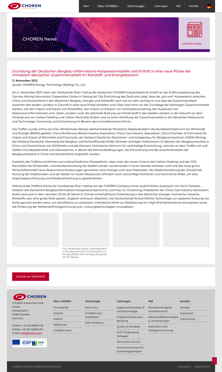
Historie (58, 319)
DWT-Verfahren (94, 322)
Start (86, 6)
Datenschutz (187, 319)
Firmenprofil (60, 307)
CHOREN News (62, 330)
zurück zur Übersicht (30, 276)
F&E (178, 6)
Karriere (58, 313)
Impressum (187, 313)
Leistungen (161, 6)
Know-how (91, 307)
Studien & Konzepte (128, 326)
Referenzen (60, 324)
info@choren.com (31, 333)
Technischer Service (128, 341)
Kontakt (194, 6)
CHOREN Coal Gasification (93, 315)
